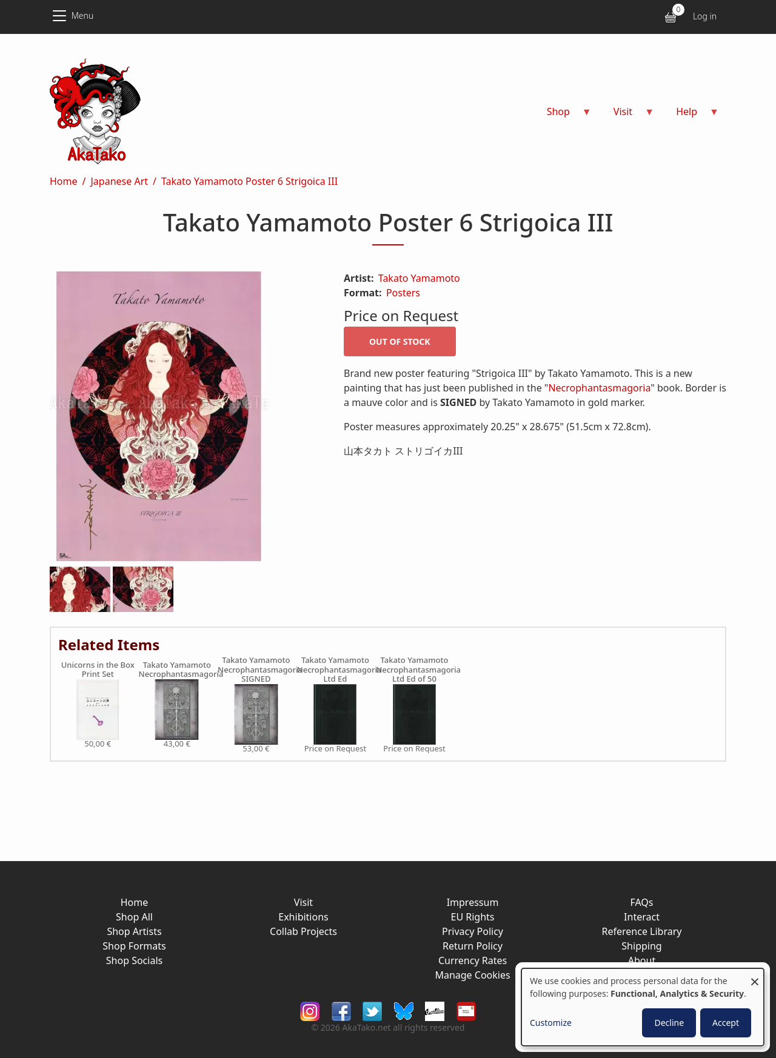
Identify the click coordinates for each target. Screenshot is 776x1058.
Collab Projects (303, 931)
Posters (403, 292)
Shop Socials (134, 960)
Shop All (134, 916)
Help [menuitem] (690, 115)
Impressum (473, 902)
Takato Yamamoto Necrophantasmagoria (177, 669)
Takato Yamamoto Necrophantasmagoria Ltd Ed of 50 (414, 670)
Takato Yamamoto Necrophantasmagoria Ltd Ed (335, 670)
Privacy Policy (472, 931)
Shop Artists (134, 931)
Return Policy (473, 946)
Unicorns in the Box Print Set (98, 669)
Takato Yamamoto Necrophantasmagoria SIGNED (256, 670)
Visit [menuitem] (626, 115)
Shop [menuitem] (562, 115)
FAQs (641, 902)
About (641, 960)
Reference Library (642, 931)
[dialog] (642, 1007)
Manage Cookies (472, 975)
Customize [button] (551, 1022)
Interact (642, 916)
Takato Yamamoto (419, 278)
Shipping (641, 946)
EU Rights (472, 916)
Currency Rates (472, 960)
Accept (725, 1022)
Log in (705, 16)
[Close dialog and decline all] (755, 975)
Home (64, 181)
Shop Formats (134, 946)
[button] (182, 419)
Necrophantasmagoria (599, 387)
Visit (303, 902)
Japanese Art (119, 181)
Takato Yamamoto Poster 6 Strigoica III (249, 181)
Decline (669, 1022)
